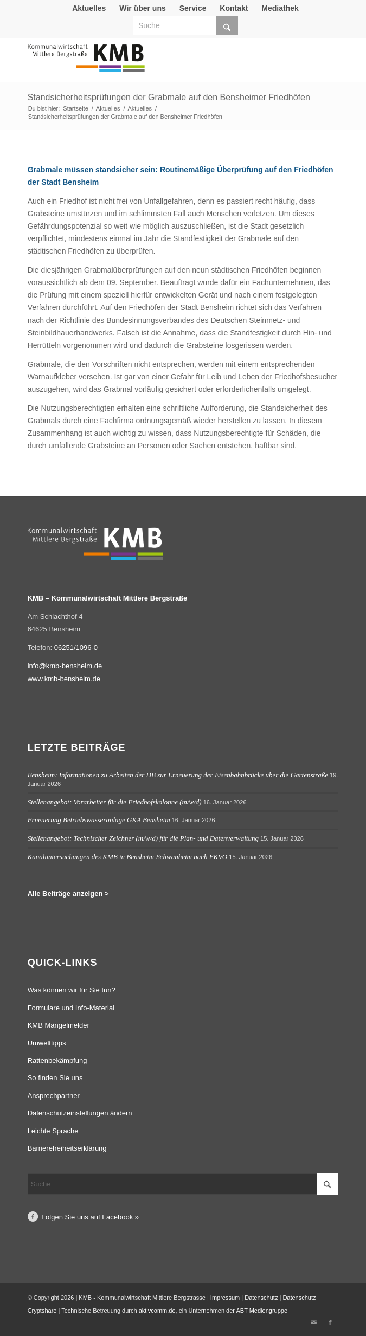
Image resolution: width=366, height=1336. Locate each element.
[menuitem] (89, 8)
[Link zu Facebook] (330, 1322)
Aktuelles (89, 8)
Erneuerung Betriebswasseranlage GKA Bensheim (99, 820)
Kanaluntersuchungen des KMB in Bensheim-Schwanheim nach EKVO (128, 857)
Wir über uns (142, 8)
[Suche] (185, 25)
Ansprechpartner (54, 1096)
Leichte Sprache (53, 1131)
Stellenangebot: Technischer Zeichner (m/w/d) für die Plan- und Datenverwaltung (143, 838)
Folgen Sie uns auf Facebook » (90, 1217)
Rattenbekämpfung (57, 1060)
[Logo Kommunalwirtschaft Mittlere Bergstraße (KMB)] (152, 63)
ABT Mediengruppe (261, 1310)
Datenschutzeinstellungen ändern (80, 1113)
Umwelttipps (47, 1043)
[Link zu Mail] (314, 1322)
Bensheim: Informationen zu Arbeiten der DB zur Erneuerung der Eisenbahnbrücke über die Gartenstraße (178, 775)
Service (193, 8)
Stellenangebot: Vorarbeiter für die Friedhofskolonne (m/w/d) (115, 802)
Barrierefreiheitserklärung (67, 1148)
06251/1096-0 (76, 647)
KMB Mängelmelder (58, 1025)
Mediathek (279, 8)
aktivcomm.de (157, 1310)
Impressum (225, 1297)
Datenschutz (261, 1297)
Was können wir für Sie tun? (71, 990)
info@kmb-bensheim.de (65, 666)
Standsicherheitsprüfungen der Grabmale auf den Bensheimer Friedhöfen (169, 97)
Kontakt (234, 8)
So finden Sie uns (55, 1078)
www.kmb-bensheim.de (64, 679)
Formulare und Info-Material (71, 1008)
